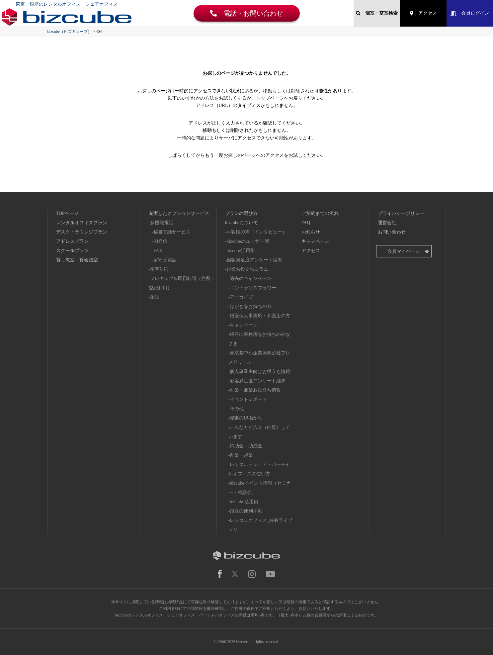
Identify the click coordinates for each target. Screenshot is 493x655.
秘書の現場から (246, 418)
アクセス (423, 13)
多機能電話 (161, 222)
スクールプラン (72, 250)
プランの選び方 (241, 213)
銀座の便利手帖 (246, 511)
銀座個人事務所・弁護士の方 (260, 315)
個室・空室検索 (377, 13)
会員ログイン (470, 13)
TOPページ (67, 213)
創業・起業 (241, 455)
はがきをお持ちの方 (251, 306)
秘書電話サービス (172, 232)
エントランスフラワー (253, 287)
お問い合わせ (392, 232)
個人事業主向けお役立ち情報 (260, 371)
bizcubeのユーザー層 (247, 241)
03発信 (160, 241)
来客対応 (159, 269)
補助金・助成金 (246, 445)
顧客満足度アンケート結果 (254, 259)
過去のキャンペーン (251, 278)
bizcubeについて (241, 222)
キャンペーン (244, 325)
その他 (237, 408)
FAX (157, 250)
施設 (154, 297)
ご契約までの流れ (320, 213)
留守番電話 (165, 259)
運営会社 (387, 222)
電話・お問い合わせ (246, 13)
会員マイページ (403, 251)
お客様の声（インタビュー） (256, 232)
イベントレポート (248, 399)
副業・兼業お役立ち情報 (255, 390)
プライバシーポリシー (401, 213)
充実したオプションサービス (179, 213)
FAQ (305, 222)
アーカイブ (241, 297)
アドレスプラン (72, 241)
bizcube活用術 (240, 250)
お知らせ (310, 232)
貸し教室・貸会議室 (77, 259)
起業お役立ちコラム (247, 269)
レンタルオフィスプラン (81, 222)
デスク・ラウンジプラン (81, 232)
